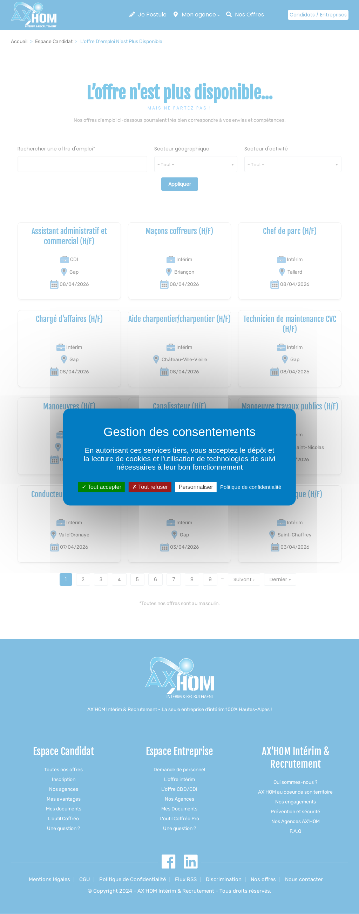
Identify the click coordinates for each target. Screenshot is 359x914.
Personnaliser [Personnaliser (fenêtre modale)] (196, 487)
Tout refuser (150, 487)
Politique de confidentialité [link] (250, 487)
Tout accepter (101, 487)
